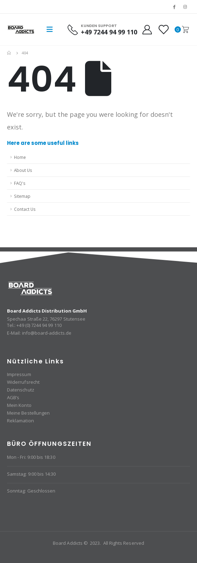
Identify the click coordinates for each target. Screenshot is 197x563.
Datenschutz (20, 390)
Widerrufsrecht (23, 382)
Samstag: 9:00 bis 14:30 (31, 474)
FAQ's (20, 183)
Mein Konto (19, 405)
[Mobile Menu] (49, 29)
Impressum (19, 374)
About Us (23, 170)
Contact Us (25, 209)
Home (20, 157)
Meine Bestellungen (28, 413)
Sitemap (22, 196)
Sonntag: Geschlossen (31, 491)
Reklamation (20, 420)
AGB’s (13, 397)
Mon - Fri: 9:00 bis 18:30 (31, 457)
